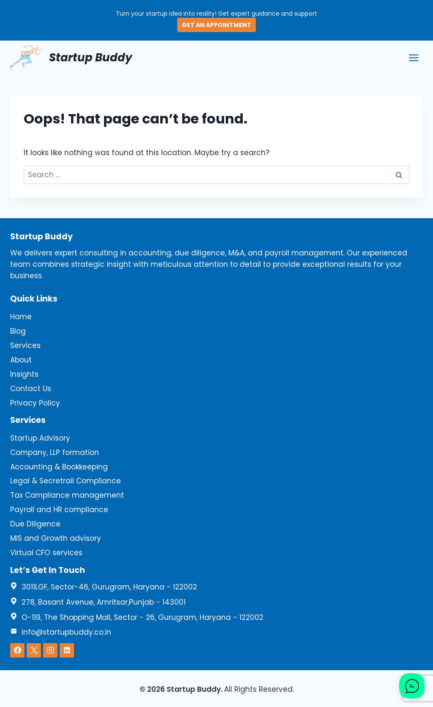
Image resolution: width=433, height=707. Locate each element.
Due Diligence (35, 524)
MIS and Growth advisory (55, 538)
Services (25, 345)
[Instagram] (50, 650)
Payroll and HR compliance (59, 509)
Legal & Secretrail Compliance (65, 481)
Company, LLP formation (54, 452)
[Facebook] (17, 650)
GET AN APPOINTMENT (216, 25)
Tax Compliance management (67, 495)
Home (21, 317)
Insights (24, 374)
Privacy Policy (35, 403)
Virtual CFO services (46, 553)
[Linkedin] (67, 650)
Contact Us (30, 389)
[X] (34, 650)
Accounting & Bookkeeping (59, 467)
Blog (18, 331)
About (21, 360)
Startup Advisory (40, 438)
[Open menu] (413, 57)
